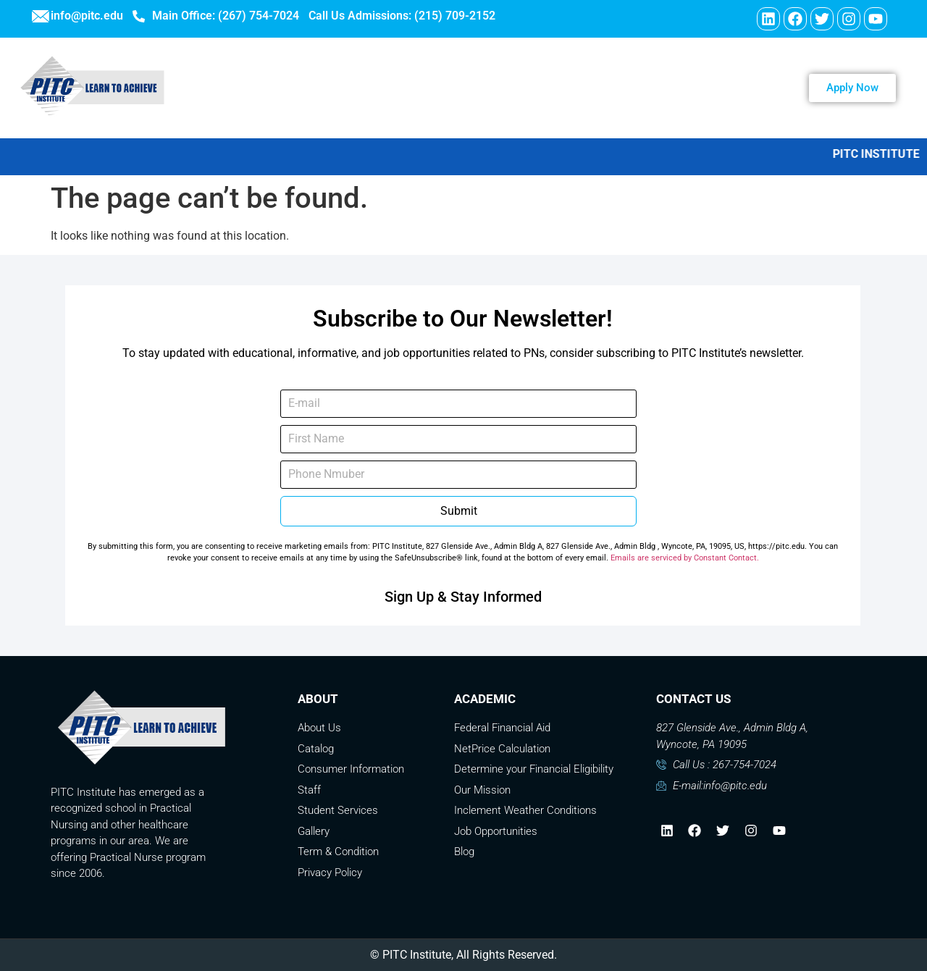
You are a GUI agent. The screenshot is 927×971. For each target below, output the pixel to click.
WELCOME (240, 87)
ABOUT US (331, 87)
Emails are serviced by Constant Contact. (685, 558)
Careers (508, 87)
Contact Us (592, 87)
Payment (679, 87)
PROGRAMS (425, 87)
